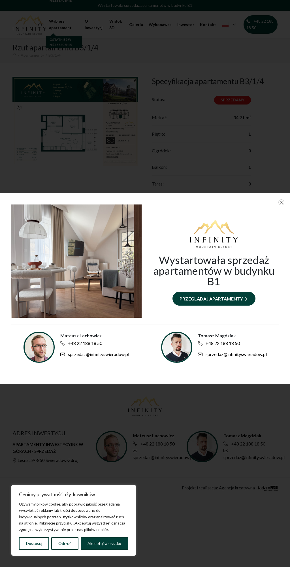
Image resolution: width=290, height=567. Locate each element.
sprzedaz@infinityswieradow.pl (94, 354)
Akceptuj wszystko (104, 543)
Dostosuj (34, 543)
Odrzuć (64, 543)
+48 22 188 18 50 (81, 343)
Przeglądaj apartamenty (214, 298)
